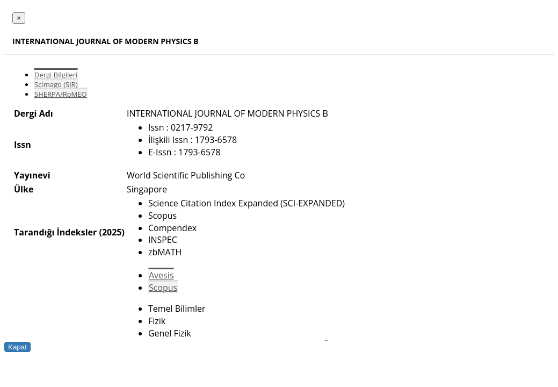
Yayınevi (32, 175)
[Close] (18, 18)
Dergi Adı (33, 113)
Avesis (161, 275)
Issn (22, 144)
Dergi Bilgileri (55, 75)
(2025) (111, 232)
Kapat (17, 347)
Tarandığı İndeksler (55, 232)
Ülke (23, 189)
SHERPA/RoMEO (60, 94)
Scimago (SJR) (55, 84)
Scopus (163, 287)
